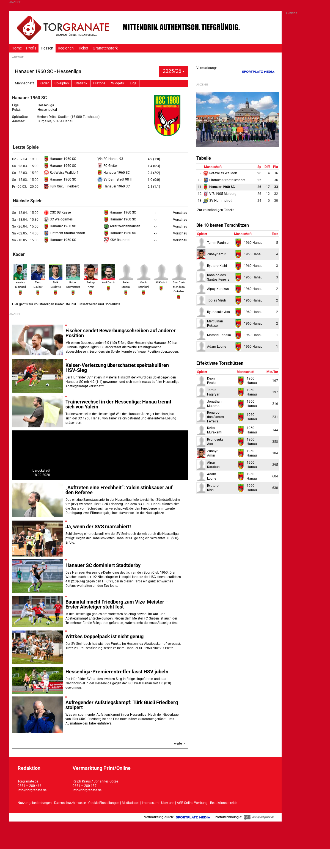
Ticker (83, 48)
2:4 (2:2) (154, 173)
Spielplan (61, 83)
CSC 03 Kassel (58, 212)
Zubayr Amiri (91, 282)
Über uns (167, 803)
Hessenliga (46, 105)
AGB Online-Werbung (192, 803)
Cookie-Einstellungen (103, 803)
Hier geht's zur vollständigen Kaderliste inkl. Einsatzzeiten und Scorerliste (66, 304)
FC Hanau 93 (110, 159)
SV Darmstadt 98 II (114, 179)
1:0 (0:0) (154, 180)
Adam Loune (216, 347)
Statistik (81, 83)
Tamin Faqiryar (218, 243)
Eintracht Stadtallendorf (64, 233)
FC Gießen (108, 166)
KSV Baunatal (117, 240)
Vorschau (180, 213)
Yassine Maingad (20, 282)
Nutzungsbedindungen (35, 803)
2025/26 (174, 71)
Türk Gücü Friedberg (61, 186)
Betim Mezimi (126, 282)
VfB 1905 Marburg (220, 194)
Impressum (150, 803)
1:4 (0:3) (154, 166)
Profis (31, 48)
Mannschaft (24, 83)
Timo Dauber (38, 282)
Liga (133, 83)
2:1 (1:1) (154, 187)
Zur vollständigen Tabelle (215, 210)
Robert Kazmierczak (73, 282)
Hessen (47, 48)
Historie (99, 83)
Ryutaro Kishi (217, 266)
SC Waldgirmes (58, 219)
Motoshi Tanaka (219, 335)
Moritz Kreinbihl (143, 282)
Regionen (66, 48)
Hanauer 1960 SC (60, 159)
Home (17, 48)
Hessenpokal (47, 110)
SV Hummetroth (218, 201)
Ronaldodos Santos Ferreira (215, 417)
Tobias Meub (216, 300)
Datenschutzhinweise (70, 803)
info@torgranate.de (32, 790)
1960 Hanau (253, 243)
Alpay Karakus (218, 289)
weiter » (179, 743)
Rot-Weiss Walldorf (61, 173)
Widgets (117, 83)
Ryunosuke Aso (218, 312)
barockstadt (41, 470)
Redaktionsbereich (223, 803)
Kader (44, 83)
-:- (155, 213)
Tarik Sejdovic (55, 282)
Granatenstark (105, 48)
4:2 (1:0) (154, 159)
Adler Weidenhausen (122, 226)
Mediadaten (131, 803)
